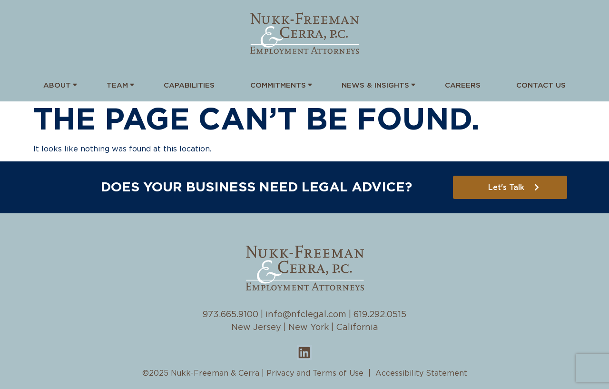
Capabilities (189, 85)
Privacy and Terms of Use (314, 373)
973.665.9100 (230, 314)
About (57, 84)
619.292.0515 (380, 314)
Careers (463, 85)
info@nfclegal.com (305, 314)
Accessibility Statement (421, 373)
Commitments (278, 84)
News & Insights (375, 84)
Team (117, 84)
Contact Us (541, 85)
